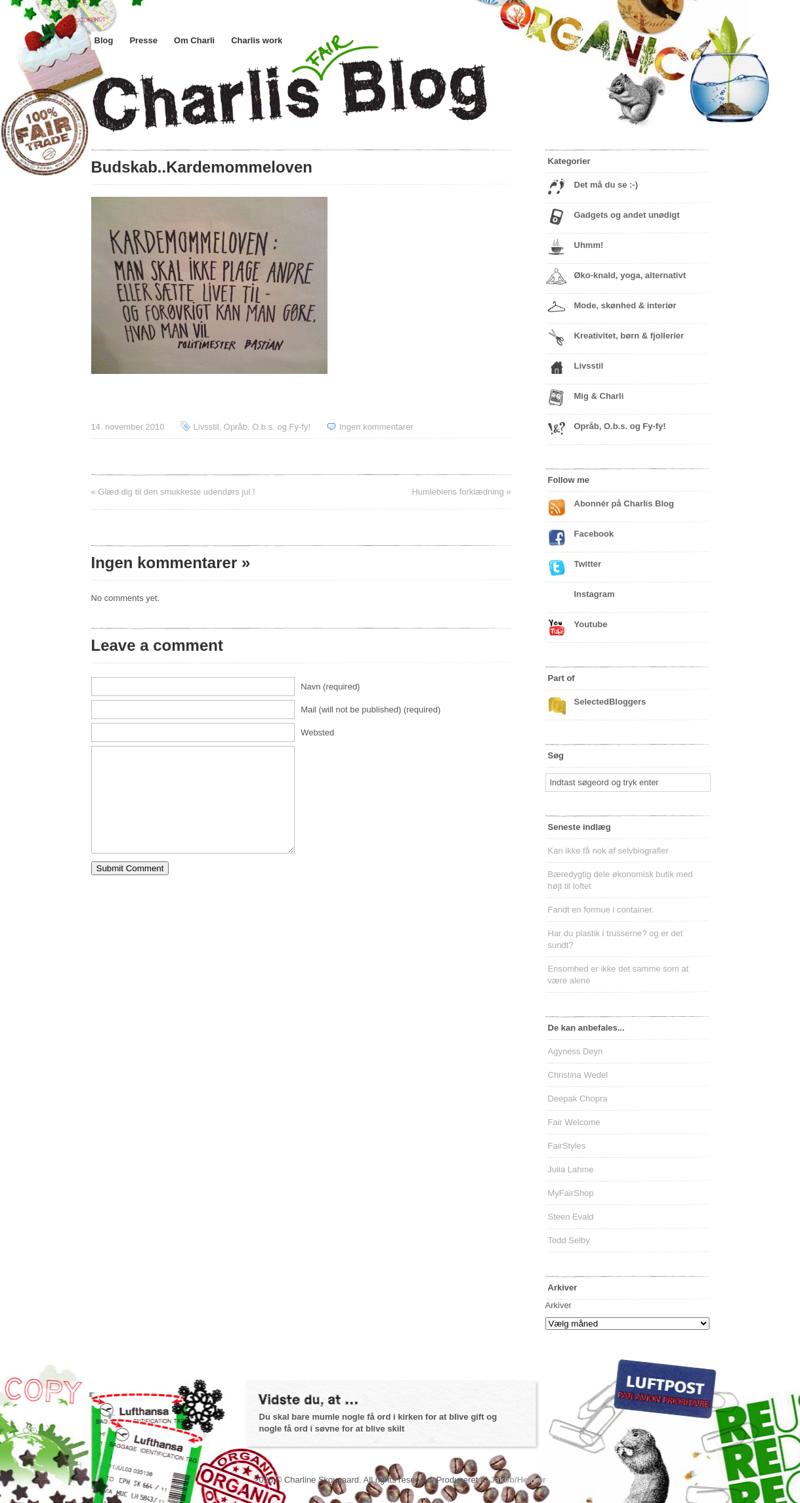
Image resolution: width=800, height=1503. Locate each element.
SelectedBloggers (610, 702)
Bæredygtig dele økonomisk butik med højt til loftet (620, 880)
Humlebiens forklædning (457, 492)
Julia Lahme (571, 1169)
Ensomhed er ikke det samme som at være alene (618, 974)
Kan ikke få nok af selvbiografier (608, 850)
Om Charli (194, 40)
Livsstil (206, 427)
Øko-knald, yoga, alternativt (630, 275)
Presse (143, 40)
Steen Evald (571, 1217)
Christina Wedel (578, 1075)
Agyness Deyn (575, 1051)
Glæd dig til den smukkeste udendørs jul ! (176, 492)
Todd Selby (569, 1240)
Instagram (594, 594)
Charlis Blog (321, 97)
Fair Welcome (574, 1122)
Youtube (591, 624)
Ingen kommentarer (376, 427)
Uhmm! (589, 245)
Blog (104, 40)
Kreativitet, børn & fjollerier (629, 335)
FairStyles (567, 1146)
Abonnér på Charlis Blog (624, 503)
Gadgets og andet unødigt (627, 215)
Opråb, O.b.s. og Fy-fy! (267, 427)
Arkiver (558, 1305)
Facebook (594, 534)
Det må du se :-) (606, 185)
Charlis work (256, 40)
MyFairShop (571, 1193)
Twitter (588, 564)
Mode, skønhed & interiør (625, 305)
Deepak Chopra (578, 1098)
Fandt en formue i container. (601, 910)
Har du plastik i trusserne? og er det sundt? (615, 939)
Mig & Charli (599, 396)
